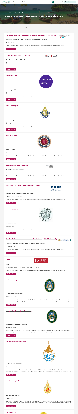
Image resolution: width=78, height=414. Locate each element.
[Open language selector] (63, 2)
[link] (20, 12)
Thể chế (25, 27)
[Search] (53, 2)
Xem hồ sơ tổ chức (11, 49)
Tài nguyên (25, 1)
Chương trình (16, 1)
